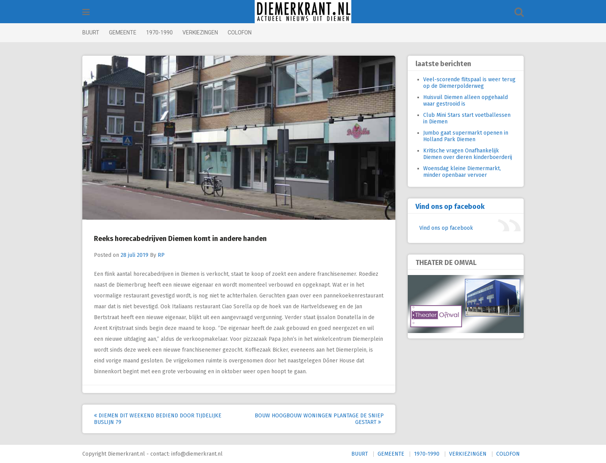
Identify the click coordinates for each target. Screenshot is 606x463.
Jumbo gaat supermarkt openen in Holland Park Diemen (465, 136)
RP (161, 255)
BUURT (90, 32)
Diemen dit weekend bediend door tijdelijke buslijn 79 (157, 418)
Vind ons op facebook (450, 206)
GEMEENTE (122, 32)
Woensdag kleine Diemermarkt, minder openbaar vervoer (462, 171)
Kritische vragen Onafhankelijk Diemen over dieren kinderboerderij (467, 154)
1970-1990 (159, 32)
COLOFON (240, 32)
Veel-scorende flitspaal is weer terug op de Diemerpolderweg (469, 82)
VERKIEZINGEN (200, 32)
